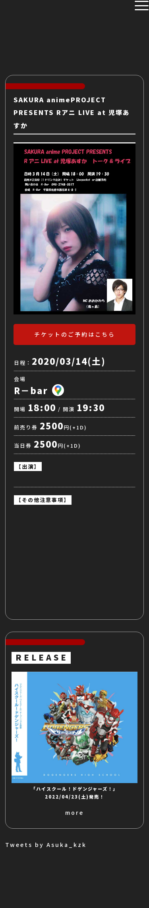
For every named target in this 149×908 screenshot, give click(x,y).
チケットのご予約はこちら (74, 334)
